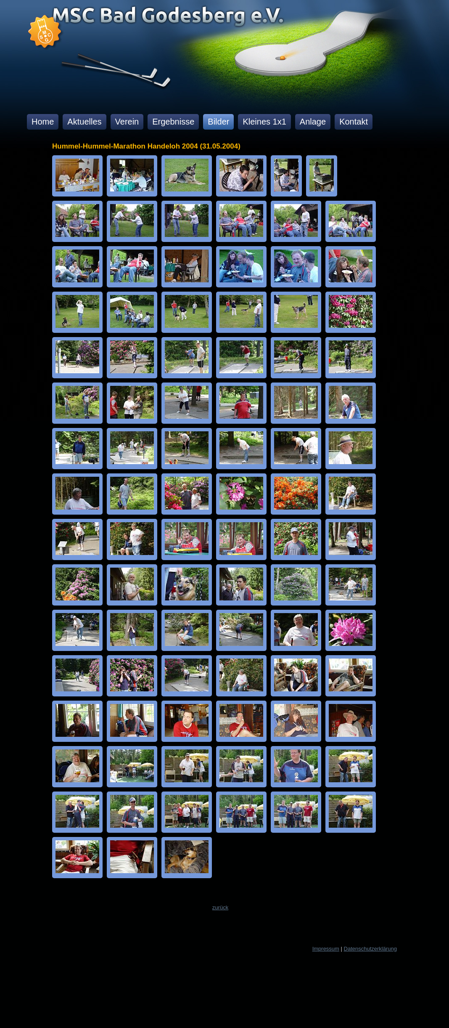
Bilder (218, 121)
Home (43, 121)
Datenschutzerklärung (370, 949)
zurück (220, 907)
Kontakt (353, 121)
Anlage (313, 121)
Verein (127, 121)
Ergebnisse (173, 121)
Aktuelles (84, 121)
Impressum (325, 949)
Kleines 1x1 (264, 121)
